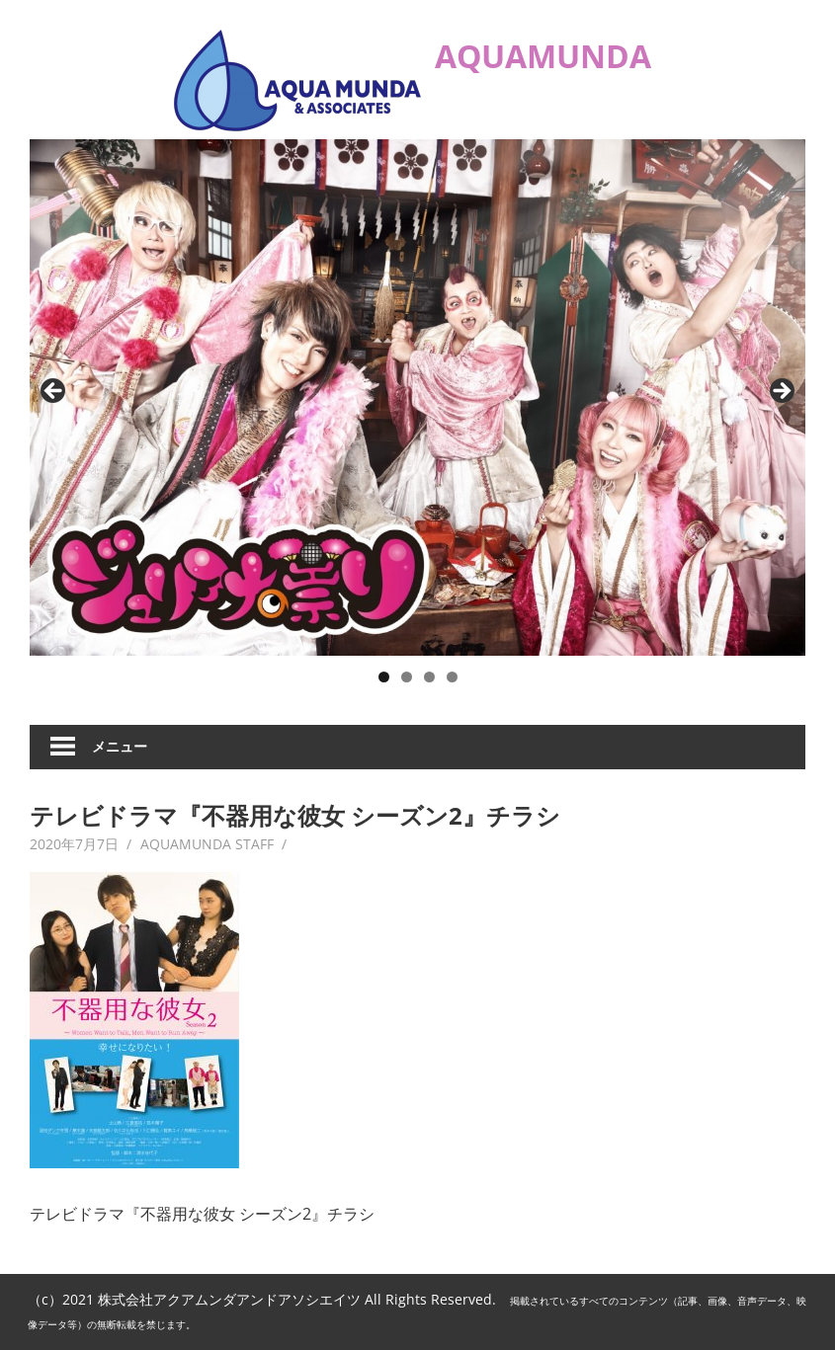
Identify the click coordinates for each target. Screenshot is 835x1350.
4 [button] (452, 677)
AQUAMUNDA (543, 56)
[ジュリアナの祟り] (417, 397)
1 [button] (383, 677)
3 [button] (429, 677)
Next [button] (780, 392)
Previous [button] (54, 392)
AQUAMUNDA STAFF (207, 843)
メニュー (119, 746)
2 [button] (406, 677)
